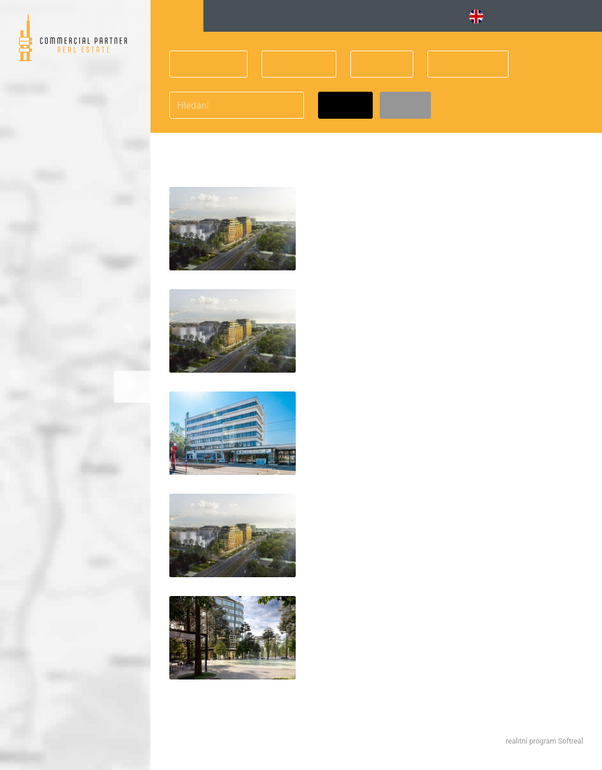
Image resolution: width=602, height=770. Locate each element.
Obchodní (461, 64)
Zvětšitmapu (132, 386)
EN (482, 16)
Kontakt (574, 16)
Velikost (292, 64)
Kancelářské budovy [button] (259, 16)
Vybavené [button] (352, 16)
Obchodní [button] (422, 16)
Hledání (177, 16)
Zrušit (405, 105)
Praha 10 (201, 64)
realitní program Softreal (544, 741)
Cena (374, 64)
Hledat (345, 105)
